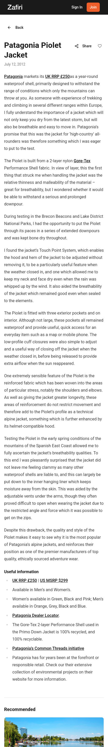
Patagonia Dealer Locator (35, 615)
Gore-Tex (82, 160)
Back (15, 27)
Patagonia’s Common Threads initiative (48, 648)
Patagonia (13, 76)
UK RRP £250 (57, 76)
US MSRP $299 (54, 580)
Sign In (77, 7)
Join (93, 7)
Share (83, 46)
